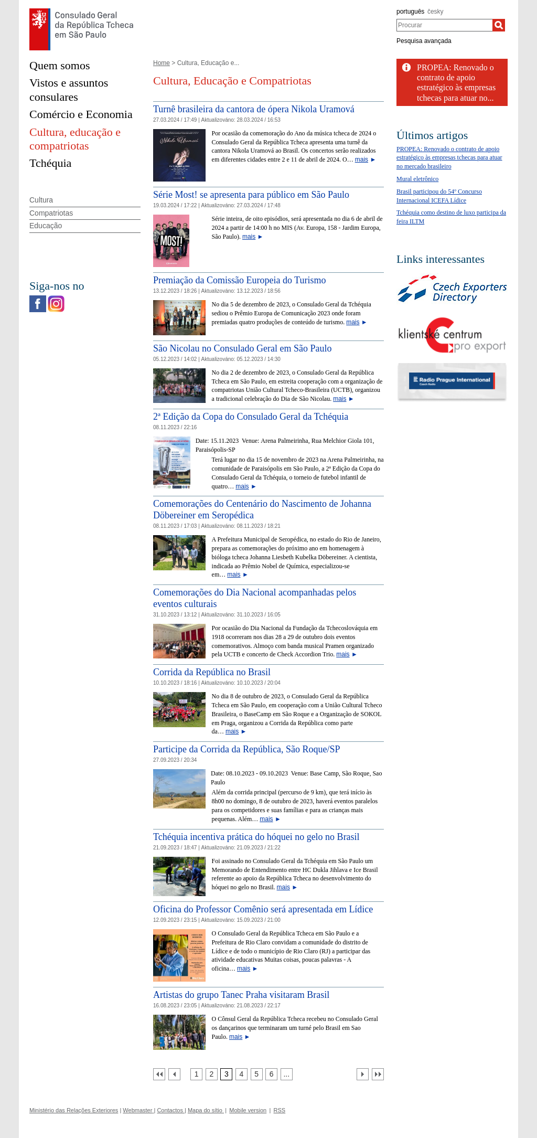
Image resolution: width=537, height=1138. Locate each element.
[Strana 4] (241, 1074)
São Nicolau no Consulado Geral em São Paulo (242, 348)
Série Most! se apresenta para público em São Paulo (251, 194)
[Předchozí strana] (174, 1074)
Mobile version (247, 1110)
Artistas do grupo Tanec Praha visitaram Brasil (241, 995)
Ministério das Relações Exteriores (73, 1110)
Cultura (41, 200)
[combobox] (444, 25)
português (410, 11)
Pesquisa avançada (424, 41)
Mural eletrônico (417, 179)
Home (161, 63)
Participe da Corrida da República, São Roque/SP (246, 749)
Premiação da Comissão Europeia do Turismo (239, 280)
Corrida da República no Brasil (212, 672)
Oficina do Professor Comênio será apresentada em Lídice (263, 909)
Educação (45, 225)
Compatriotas (51, 213)
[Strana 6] (271, 1074)
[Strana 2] (212, 1074)
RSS (280, 1110)
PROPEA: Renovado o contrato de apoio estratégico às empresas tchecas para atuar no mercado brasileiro (449, 158)
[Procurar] (498, 25)
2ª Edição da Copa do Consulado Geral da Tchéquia (250, 416)
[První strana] (159, 1074)
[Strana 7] (287, 1074)
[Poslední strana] (378, 1074)
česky (435, 11)
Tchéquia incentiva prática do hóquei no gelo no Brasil (256, 837)
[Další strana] (363, 1074)
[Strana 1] (196, 1074)
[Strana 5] (257, 1074)
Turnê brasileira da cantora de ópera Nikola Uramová (254, 109)
